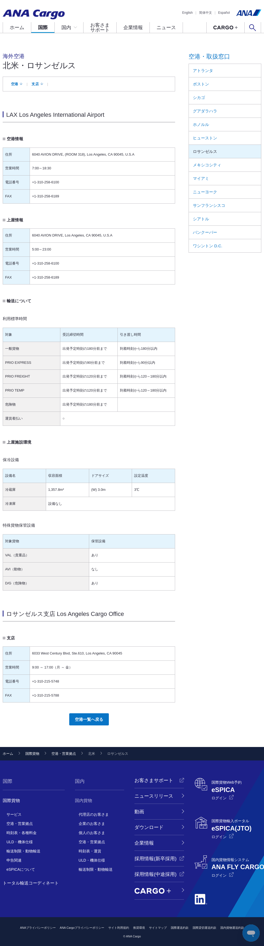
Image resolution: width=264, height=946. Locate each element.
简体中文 (205, 13)
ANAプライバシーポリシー (38, 927)
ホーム (17, 27)
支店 (35, 84)
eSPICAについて (20, 869)
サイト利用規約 (118, 927)
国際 (43, 27)
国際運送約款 (180, 927)
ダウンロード (149, 827)
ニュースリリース (153, 796)
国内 (66, 27)
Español (224, 13)
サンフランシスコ (209, 205)
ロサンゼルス (205, 151)
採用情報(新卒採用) (155, 858)
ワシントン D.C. (207, 246)
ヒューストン (205, 138)
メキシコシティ (207, 165)
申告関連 (14, 860)
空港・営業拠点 (63, 754)
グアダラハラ (205, 111)
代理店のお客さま (94, 814)
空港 (14, 84)
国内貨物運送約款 (232, 927)
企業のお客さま (92, 823)
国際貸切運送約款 (204, 927)
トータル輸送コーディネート (31, 883)
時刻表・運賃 (90, 851)
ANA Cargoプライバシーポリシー (82, 927)
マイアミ (201, 178)
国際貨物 (32, 754)
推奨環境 (139, 927)
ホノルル (201, 124)
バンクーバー (205, 232)
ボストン (201, 84)
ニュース (166, 27)
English (187, 13)
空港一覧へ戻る (89, 719)
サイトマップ (158, 927)
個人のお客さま (92, 833)
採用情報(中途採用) (155, 874)
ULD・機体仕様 (19, 842)
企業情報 (133, 27)
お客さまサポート (100, 27)
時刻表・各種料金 (21, 833)
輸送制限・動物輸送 (23, 851)
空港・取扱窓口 (209, 56)
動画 (139, 811)
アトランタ (203, 70)
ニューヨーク (205, 192)
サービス (14, 814)
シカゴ (199, 97)
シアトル (201, 219)
